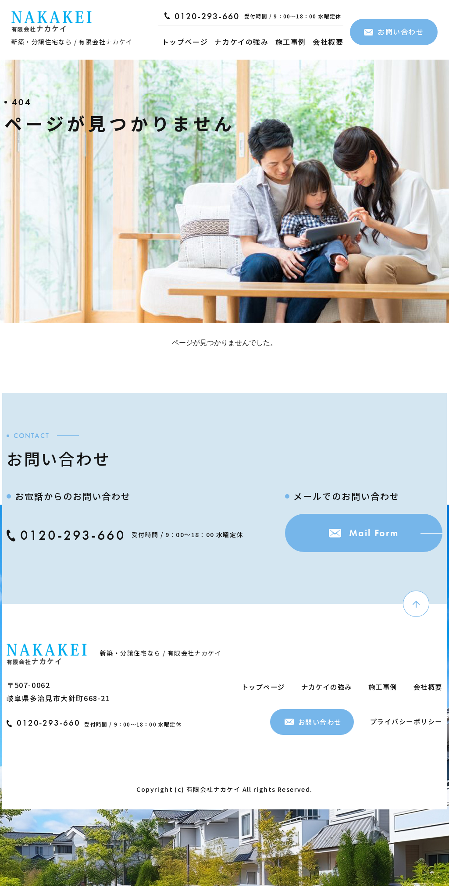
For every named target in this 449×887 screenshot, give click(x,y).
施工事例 (290, 41)
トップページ (185, 41)
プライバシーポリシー (403, 721)
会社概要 (328, 41)
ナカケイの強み (241, 41)
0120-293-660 (201, 16)
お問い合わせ (394, 31)
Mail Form (355, 535)
